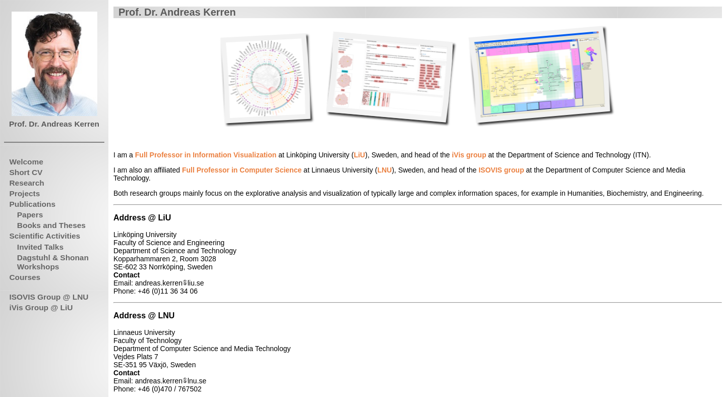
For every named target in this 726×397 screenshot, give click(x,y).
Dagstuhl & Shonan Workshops (53, 262)
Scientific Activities (44, 236)
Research (26, 183)
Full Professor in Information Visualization (206, 155)
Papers (30, 214)
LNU (384, 170)
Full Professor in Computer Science (241, 170)
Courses (24, 277)
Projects (24, 193)
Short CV (25, 172)
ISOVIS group (501, 170)
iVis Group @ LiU (41, 307)
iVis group (469, 155)
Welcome (26, 161)
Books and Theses (51, 225)
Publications (32, 204)
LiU (360, 155)
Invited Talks (40, 247)
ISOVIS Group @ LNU (48, 297)
